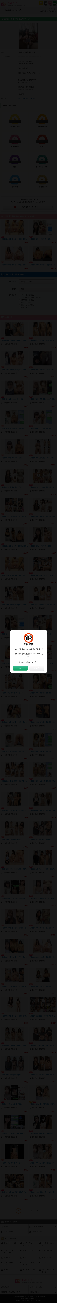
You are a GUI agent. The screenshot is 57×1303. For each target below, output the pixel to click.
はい (20, 668)
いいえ (36, 668)
